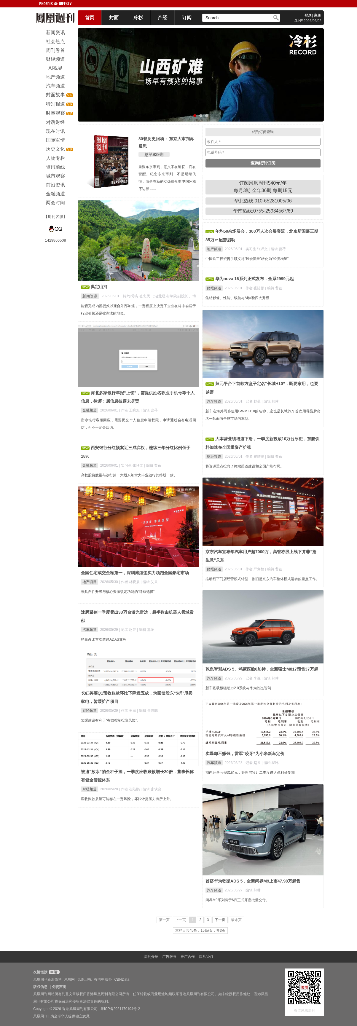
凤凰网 (69, 979)
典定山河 (99, 286)
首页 (89, 17)
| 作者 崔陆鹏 (254, 288)
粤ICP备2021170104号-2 (120, 1009)
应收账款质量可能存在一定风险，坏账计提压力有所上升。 (127, 799)
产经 (162, 17)
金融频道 (89, 410)
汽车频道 (214, 401)
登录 (308, 15)
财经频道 (214, 288)
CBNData (121, 979)
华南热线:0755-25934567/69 (263, 210)
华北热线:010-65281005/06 (263, 200)
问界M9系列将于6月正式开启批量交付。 (237, 900)
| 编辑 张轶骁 (151, 789)
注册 (317, 15)
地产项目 (89, 582)
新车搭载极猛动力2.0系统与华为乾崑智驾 (238, 688)
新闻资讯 (90, 296)
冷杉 (138, 17)
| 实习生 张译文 (256, 249)
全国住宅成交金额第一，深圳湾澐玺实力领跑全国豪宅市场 (135, 572)
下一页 (220, 920)
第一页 (164, 920)
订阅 (187, 17)
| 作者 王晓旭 (130, 410)
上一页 (180, 920)
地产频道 (214, 249)
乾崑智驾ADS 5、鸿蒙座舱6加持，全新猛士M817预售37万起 (261, 669)
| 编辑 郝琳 (270, 401)
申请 (54, 972)
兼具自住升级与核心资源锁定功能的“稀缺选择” (117, 592)
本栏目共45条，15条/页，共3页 (200, 930)
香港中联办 (103, 979)
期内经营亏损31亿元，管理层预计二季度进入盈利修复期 (250, 772)
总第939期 (154, 154)
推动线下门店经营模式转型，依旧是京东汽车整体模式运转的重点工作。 (262, 579)
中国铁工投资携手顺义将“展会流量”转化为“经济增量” (247, 259)
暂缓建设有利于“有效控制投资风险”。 (110, 720)
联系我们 (206, 957)
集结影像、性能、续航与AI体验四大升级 (237, 298)
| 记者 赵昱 (252, 401)
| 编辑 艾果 (149, 582)
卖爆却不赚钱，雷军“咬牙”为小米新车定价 (244, 753)
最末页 (236, 920)
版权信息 (40, 987)
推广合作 (188, 957)
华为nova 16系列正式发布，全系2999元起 (254, 278)
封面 (114, 17)
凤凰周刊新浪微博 (47, 979)
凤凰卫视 (84, 979)
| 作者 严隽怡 (254, 569)
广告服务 (169, 957)
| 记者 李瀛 (252, 678)
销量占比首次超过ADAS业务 (103, 639)
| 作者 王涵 (128, 711)
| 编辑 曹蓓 (277, 249)
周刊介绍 (151, 957)
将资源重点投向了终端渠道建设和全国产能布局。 (244, 466)
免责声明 (59, 987)
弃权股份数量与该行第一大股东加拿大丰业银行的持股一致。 (129, 475)
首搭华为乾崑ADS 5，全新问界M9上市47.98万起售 (252, 881)
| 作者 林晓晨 (130, 582)
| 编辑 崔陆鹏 (147, 711)
